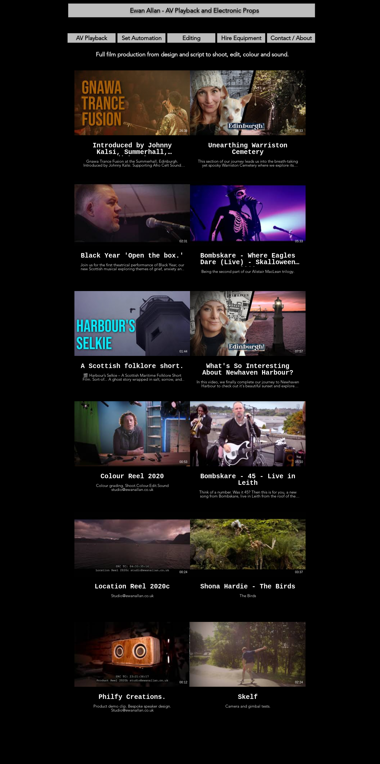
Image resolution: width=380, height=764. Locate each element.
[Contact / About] (291, 38)
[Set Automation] (141, 38)
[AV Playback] (91, 38)
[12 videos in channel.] (190, 394)
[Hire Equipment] (241, 38)
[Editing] (191, 38)
